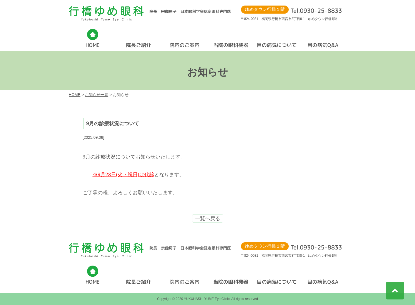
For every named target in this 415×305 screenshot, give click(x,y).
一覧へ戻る (207, 218)
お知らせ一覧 (96, 94)
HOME (75, 94)
